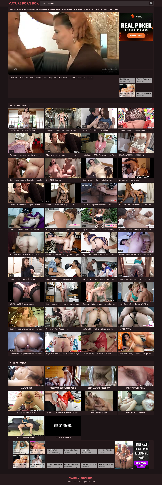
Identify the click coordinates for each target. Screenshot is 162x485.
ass (45, 77)
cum (21, 77)
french (38, 77)
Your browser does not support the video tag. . (63, 43)
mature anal (64, 77)
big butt (52, 77)
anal (73, 77)
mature (14, 77)
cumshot (81, 77)
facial (90, 77)
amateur (29, 77)
